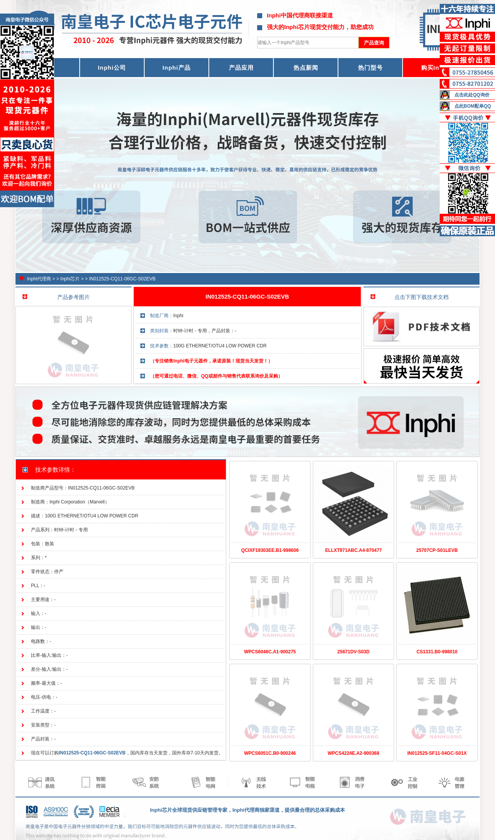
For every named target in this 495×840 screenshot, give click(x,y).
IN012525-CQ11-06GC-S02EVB (122, 279)
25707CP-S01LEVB (436, 550)
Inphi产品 (176, 67)
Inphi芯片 (70, 279)
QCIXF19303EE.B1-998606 (270, 550)
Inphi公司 (112, 67)
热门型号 (370, 67)
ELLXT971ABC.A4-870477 (353, 550)
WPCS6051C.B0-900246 (270, 753)
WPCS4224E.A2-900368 (353, 753)
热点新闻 (306, 67)
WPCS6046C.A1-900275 (270, 651)
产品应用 (241, 67)
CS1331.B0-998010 (436, 651)
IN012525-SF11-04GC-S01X (436, 753)
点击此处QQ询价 (472, 95)
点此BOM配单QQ (472, 106)
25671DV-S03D (353, 651)
